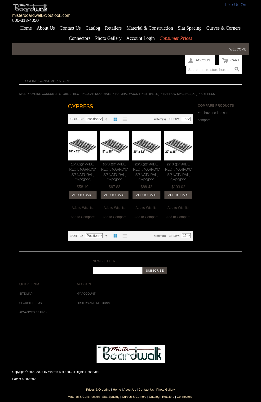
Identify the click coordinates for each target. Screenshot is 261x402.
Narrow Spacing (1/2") (180, 94)
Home (26, 28)
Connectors (79, 38)
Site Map (26, 293)
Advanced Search (33, 312)
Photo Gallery (108, 38)
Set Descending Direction (107, 119)
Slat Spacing (190, 28)
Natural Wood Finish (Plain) (137, 94)
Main (23, 94)
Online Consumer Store (47, 81)
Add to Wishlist (83, 208)
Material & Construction (150, 28)
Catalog (92, 28)
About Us (46, 28)
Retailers (113, 28)
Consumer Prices (175, 38)
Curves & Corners (223, 28)
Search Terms (30, 303)
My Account (86, 293)
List (123, 119)
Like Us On (235, 4)
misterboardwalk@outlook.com (41, 15)
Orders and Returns (93, 303)
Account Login (140, 38)
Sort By (77, 119)
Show (174, 119)
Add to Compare (83, 217)
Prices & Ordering (98, 389)
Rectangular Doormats (92, 94)
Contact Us (70, 28)
